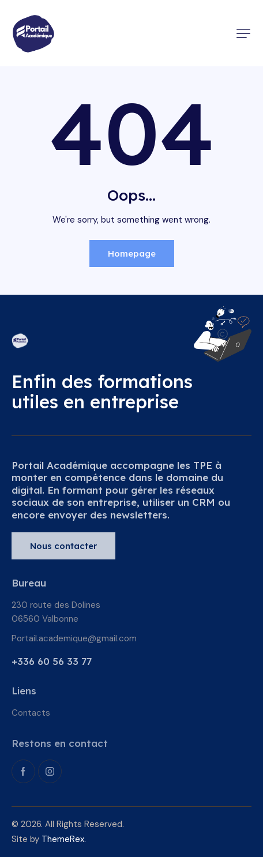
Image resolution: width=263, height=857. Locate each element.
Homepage (132, 253)
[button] (243, 33)
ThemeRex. (64, 839)
